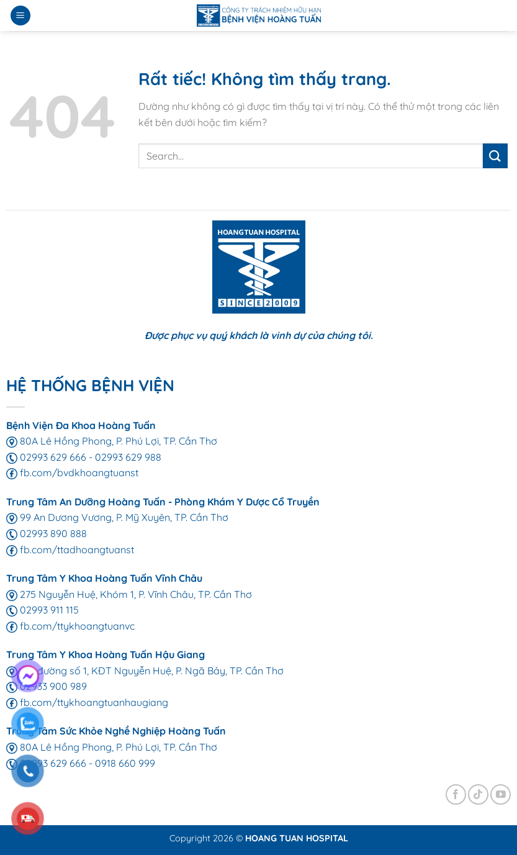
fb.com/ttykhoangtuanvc (70, 626)
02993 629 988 (128, 457)
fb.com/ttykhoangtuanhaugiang (87, 702)
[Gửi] (495, 155)
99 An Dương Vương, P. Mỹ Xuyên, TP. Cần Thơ (117, 517)
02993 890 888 (46, 533)
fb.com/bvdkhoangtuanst (72, 472)
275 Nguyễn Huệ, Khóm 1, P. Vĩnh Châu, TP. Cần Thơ (129, 594)
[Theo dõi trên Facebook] (456, 794)
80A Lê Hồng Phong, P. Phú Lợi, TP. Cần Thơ (111, 441)
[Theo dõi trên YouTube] (500, 794)
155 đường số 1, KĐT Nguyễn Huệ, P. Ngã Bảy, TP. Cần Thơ (145, 670)
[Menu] (20, 16)
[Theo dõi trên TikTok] (478, 794)
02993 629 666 (46, 457)
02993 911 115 (42, 610)
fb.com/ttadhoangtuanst (70, 549)
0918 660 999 (125, 763)
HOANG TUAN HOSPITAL (296, 838)
